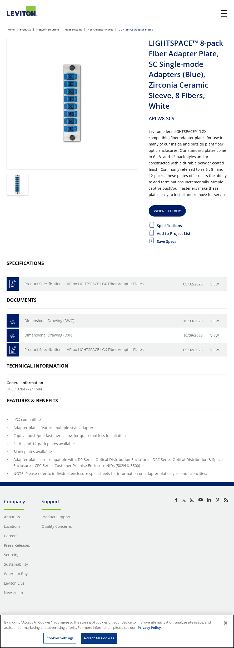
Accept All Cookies (99, 638)
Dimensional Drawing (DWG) (49, 320)
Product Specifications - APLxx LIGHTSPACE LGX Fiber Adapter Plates (84, 283)
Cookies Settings (60, 638)
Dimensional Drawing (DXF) (48, 335)
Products (25, 29)
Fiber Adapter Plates (100, 29)
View (214, 284)
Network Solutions (47, 29)
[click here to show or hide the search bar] (213, 14)
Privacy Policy (149, 627)
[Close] (225, 623)
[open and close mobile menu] (224, 13)
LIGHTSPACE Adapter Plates (135, 29)
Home (11, 29)
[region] (117, 631)
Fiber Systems (73, 29)
